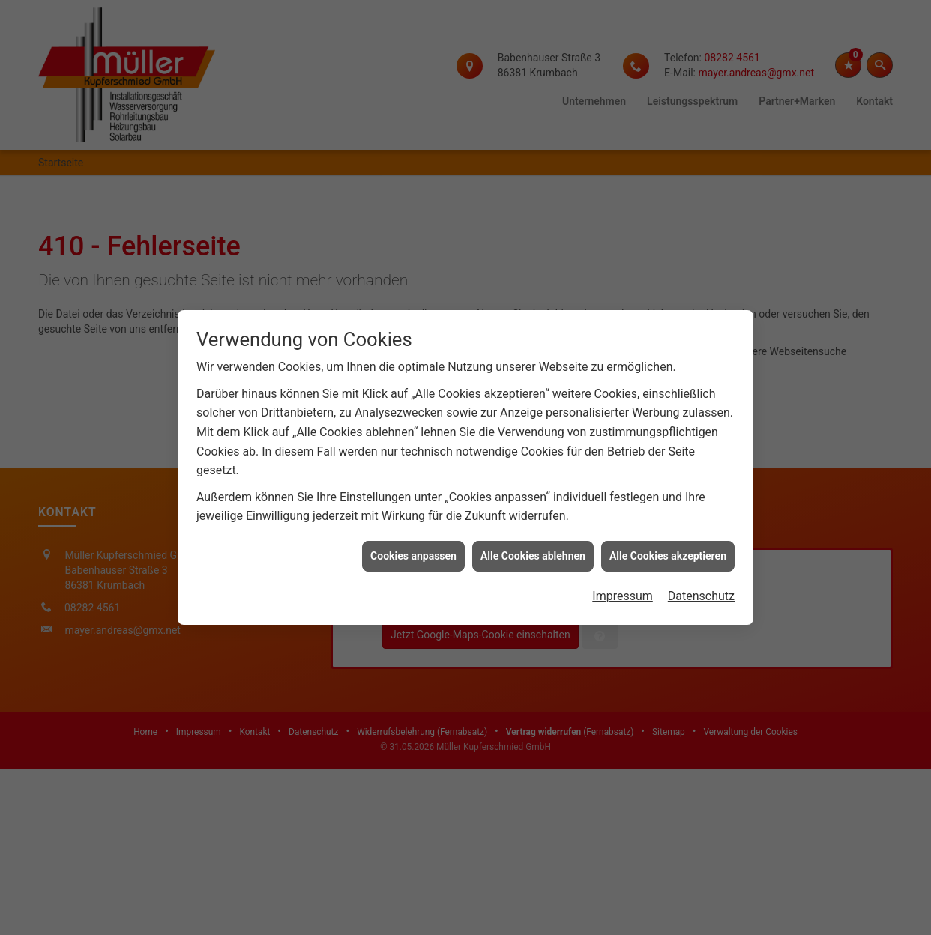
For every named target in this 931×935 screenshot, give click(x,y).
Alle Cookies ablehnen (532, 547)
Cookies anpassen (413, 547)
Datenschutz (701, 588)
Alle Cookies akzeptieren (667, 547)
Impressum (622, 588)
